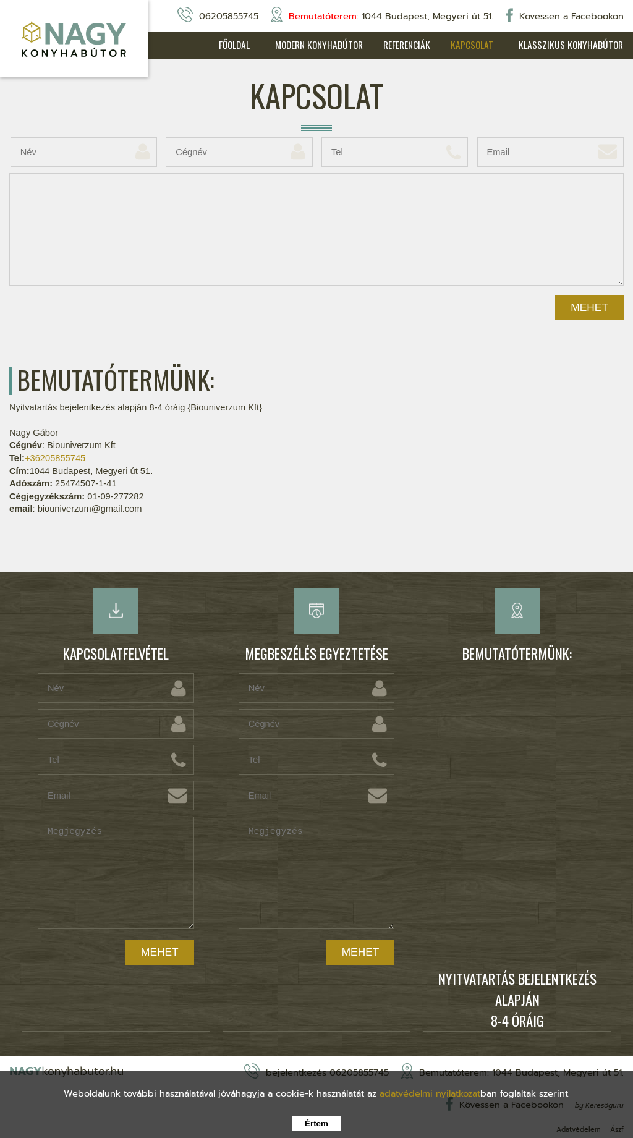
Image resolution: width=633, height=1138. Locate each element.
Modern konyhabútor (305, 45)
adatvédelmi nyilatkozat (430, 1093)
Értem (316, 1123)
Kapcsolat (467, 45)
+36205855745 (55, 459)
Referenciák (397, 45)
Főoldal (215, 45)
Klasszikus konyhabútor (571, 45)
